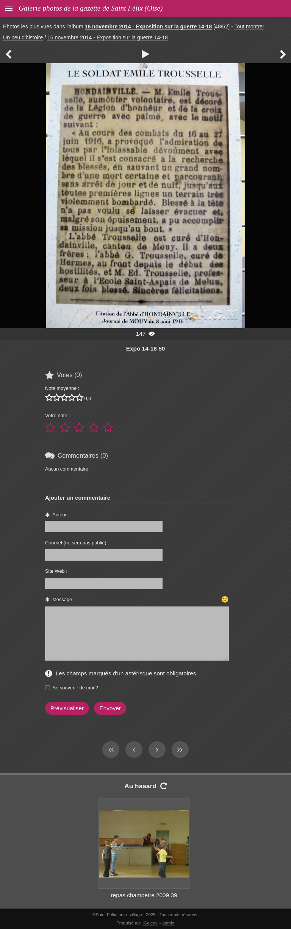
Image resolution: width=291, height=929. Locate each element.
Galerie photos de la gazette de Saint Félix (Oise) (91, 8)
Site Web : (56, 571)
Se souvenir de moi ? (75, 688)
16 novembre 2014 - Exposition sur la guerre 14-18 (148, 26)
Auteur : (60, 514)
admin (168, 923)
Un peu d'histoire (23, 37)
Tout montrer (249, 26)
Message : (63, 599)
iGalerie (150, 923)
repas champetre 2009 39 (144, 895)
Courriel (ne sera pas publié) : (77, 543)
